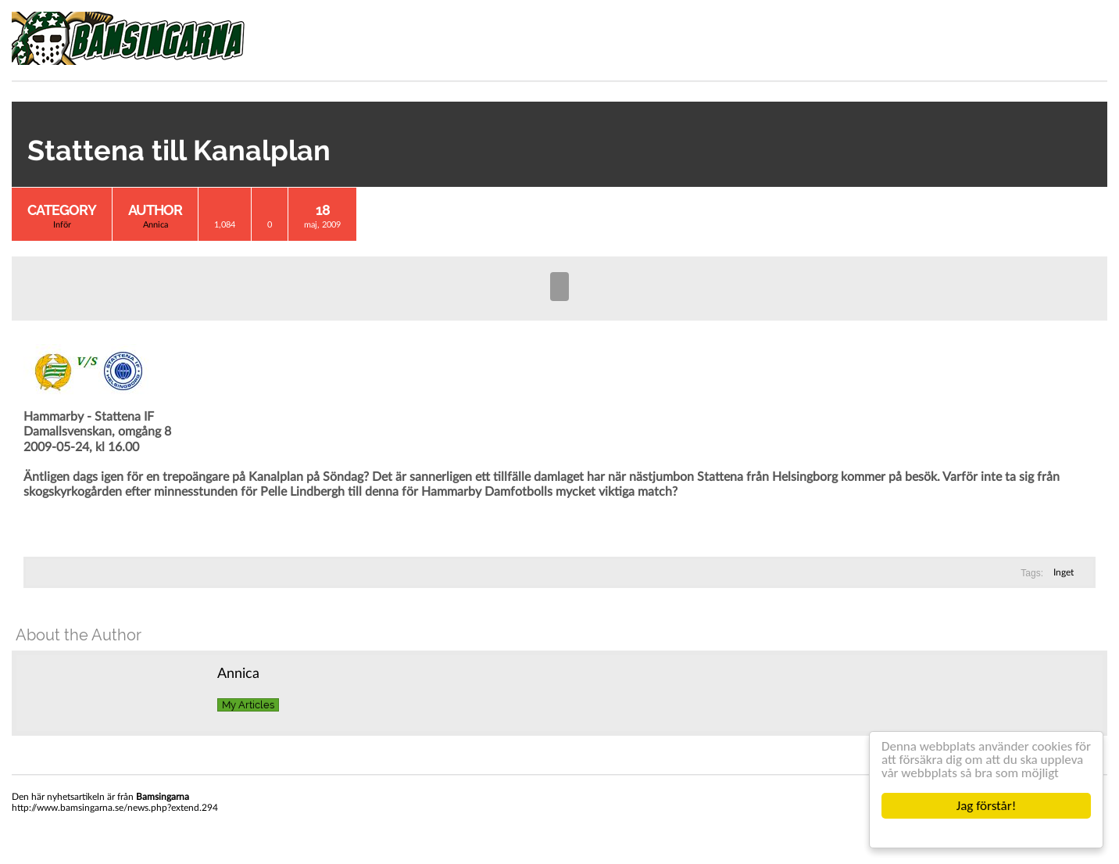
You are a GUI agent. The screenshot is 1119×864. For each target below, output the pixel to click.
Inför (62, 224)
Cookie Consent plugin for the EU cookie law (986, 832)
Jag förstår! (986, 806)
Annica (155, 224)
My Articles (248, 705)
